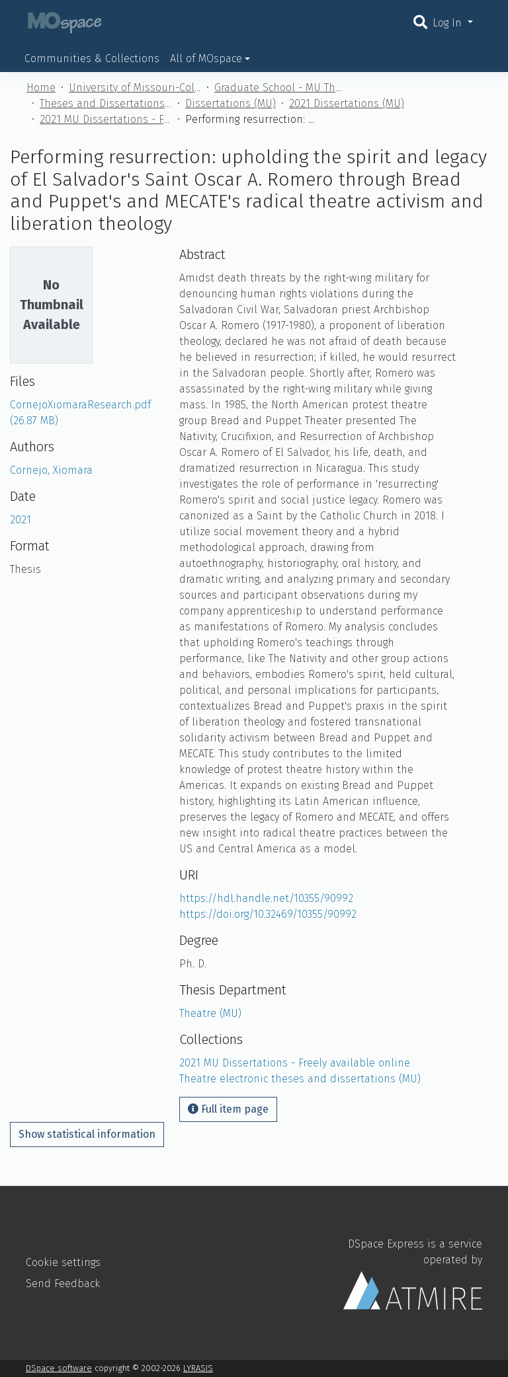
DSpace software (59, 1368)
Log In (449, 23)
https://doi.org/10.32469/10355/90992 (268, 914)
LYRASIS (198, 1368)
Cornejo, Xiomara (51, 470)
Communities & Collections (91, 58)
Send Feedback (63, 1283)
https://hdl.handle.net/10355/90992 (266, 898)
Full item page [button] (228, 1109)
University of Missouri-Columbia (135, 87)
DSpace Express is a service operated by (412, 1273)
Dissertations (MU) (230, 103)
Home (41, 87)
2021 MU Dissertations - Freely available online (106, 119)
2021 (20, 519)
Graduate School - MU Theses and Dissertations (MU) (280, 87)
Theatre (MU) (210, 1013)
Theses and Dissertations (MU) (106, 103)
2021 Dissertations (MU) (346, 103)
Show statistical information (87, 1134)
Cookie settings (63, 1262)
